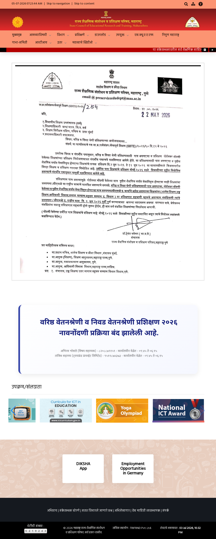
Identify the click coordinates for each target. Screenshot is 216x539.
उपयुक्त (120, 35)
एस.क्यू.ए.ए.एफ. (144, 35)
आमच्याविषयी (38, 35)
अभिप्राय (52, 510)
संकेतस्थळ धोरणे (69, 510)
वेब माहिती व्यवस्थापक (146, 510)
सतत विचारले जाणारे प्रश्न (97, 510)
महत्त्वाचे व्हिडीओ (82, 42)
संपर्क (165, 510)
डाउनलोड (100, 35)
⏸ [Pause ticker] (205, 50)
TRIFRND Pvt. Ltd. (140, 528)
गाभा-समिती (19, 42)
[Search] (186, 4)
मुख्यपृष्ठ (17, 35)
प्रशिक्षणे (80, 35)
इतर (59, 42)
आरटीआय (41, 42)
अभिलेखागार (122, 510)
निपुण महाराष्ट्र (170, 35)
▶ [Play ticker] (212, 50)
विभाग (61, 35)
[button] (13, 410)
